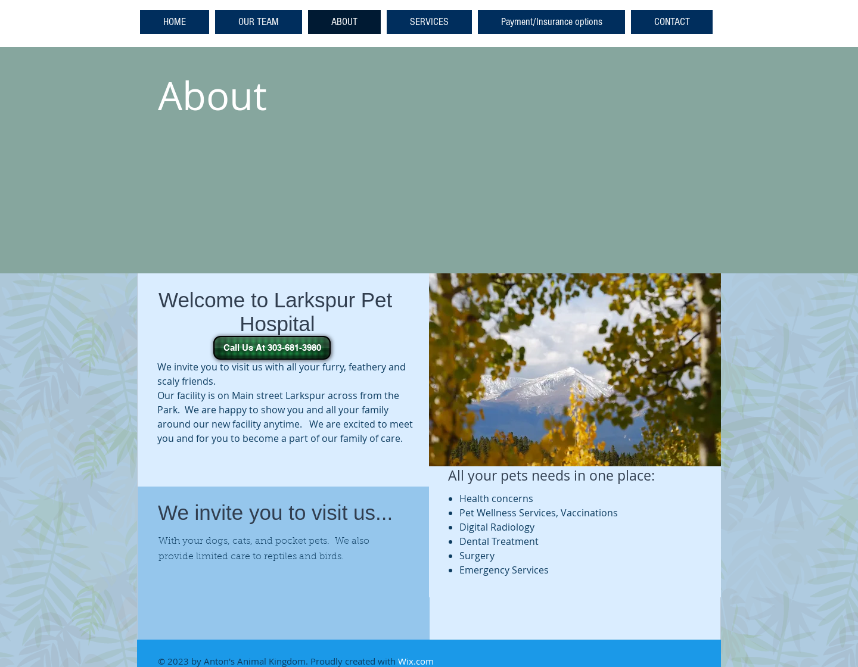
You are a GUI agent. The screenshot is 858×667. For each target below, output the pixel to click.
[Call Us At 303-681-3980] (272, 348)
